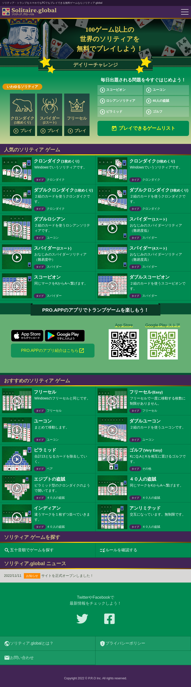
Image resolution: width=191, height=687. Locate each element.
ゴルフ (154, 112)
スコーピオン (112, 90)
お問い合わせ (19, 658)
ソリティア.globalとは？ (28, 644)
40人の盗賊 (157, 101)
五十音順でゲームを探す (29, 550)
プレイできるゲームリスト (143, 128)
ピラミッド (111, 112)
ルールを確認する (118, 550)
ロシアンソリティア (117, 101)
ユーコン (156, 90)
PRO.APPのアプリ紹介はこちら (52, 351)
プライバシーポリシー (122, 644)
